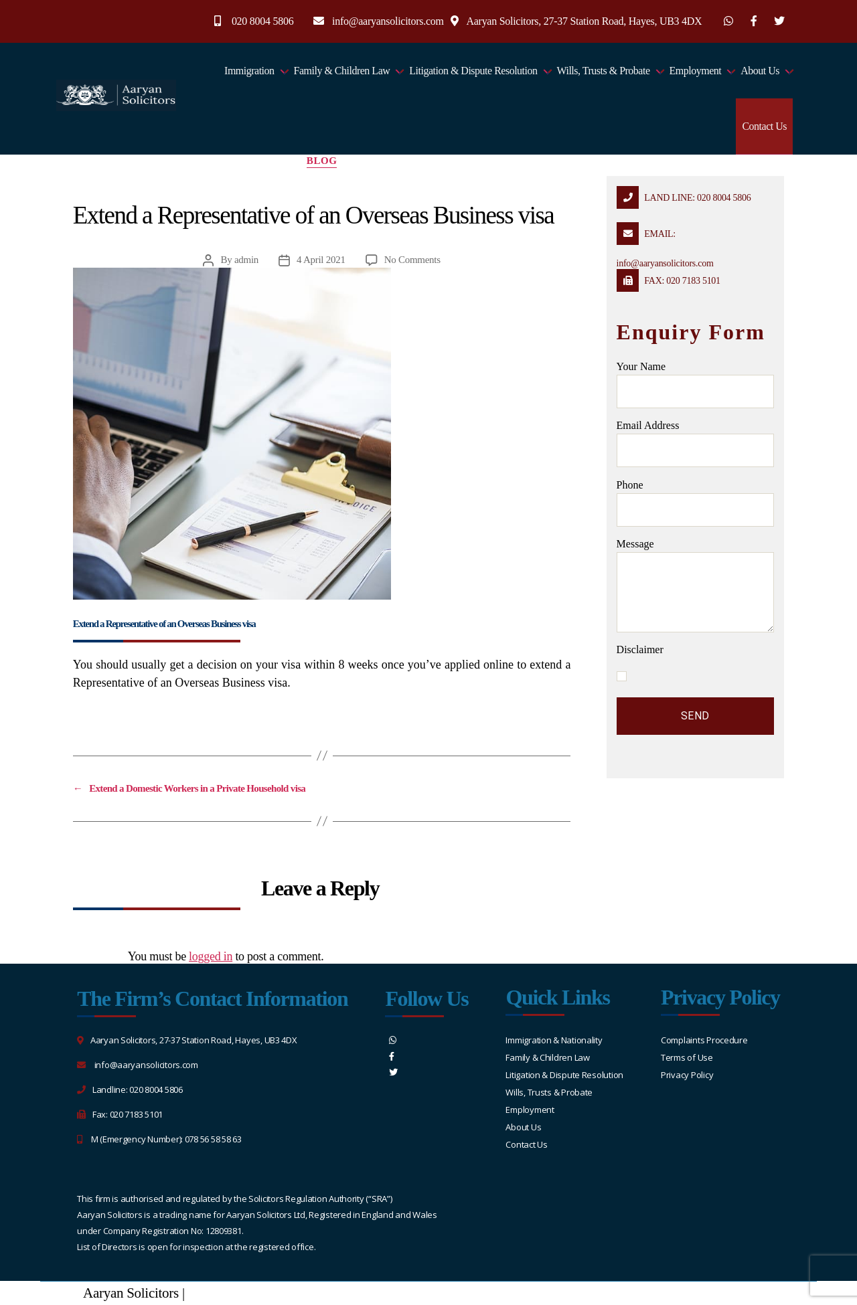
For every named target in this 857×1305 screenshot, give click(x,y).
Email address (696, 443)
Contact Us (764, 126)
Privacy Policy (687, 1075)
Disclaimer (640, 649)
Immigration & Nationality (553, 1040)
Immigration (249, 70)
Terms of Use (687, 1057)
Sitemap (210, 1293)
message (696, 585)
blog (322, 160)
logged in (210, 956)
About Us (760, 70)
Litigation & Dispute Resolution (473, 70)
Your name (696, 384)
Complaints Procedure (704, 1040)
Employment (696, 70)
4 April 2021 (321, 259)
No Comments (412, 259)
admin (246, 259)
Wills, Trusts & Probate (603, 70)
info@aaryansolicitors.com (388, 21)
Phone (696, 503)
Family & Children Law (342, 70)
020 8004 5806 (263, 21)
